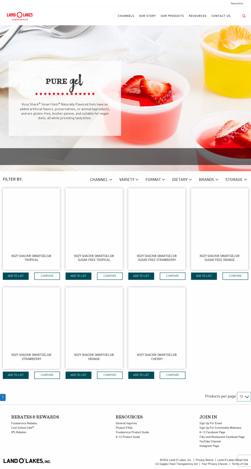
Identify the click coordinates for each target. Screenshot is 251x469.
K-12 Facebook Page (212, 432)
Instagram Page (209, 446)
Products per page (220, 396)
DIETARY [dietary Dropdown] (180, 180)
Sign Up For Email (210, 423)
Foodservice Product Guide (132, 432)
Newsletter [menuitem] (237, 3)
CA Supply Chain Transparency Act (176, 464)
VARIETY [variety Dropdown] (126, 180)
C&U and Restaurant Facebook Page (222, 437)
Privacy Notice (205, 460)
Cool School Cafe (22, 427)
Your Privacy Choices (215, 464)
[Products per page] (244, 396)
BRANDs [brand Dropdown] (206, 180)
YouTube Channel (210, 441)
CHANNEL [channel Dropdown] (99, 180)
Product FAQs (124, 427)
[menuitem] (126, 16)
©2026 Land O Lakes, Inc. (176, 460)
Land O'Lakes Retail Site (232, 460)
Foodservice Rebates (24, 423)
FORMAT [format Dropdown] (153, 180)
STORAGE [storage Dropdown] (234, 180)
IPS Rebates (18, 432)
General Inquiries (126, 423)
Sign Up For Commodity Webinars (220, 427)
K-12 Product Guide (128, 437)
